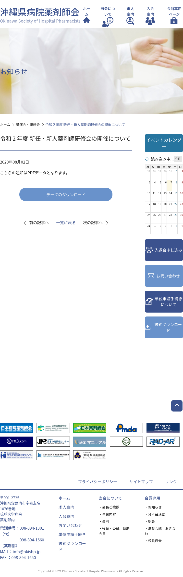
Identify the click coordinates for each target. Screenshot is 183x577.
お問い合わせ (70, 525)
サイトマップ (141, 481)
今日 (178, 159)
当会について (110, 498)
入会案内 (66, 516)
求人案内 (66, 507)
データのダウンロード (65, 194)
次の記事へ (93, 222)
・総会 (150, 521)
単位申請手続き (72, 534)
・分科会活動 (155, 514)
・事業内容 (107, 514)
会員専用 (152, 498)
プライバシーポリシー (97, 481)
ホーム (64, 498)
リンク (171, 481)
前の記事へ (39, 222)
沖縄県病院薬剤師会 (40, 14)
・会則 (104, 521)
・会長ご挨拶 (109, 507)
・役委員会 (153, 540)
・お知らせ (153, 507)
